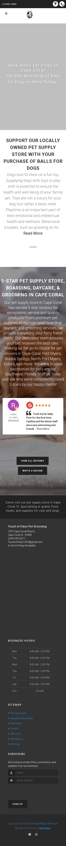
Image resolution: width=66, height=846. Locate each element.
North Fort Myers (45, 358)
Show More (43, 428)
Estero (9, 363)
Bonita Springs (17, 358)
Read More (33, 233)
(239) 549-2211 (16, 537)
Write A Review (33, 470)
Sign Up (17, 803)
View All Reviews (32, 460)
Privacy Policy (38, 822)
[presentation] (26, 789)
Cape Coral (31, 353)
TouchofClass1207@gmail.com (25, 541)
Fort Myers (51, 353)
